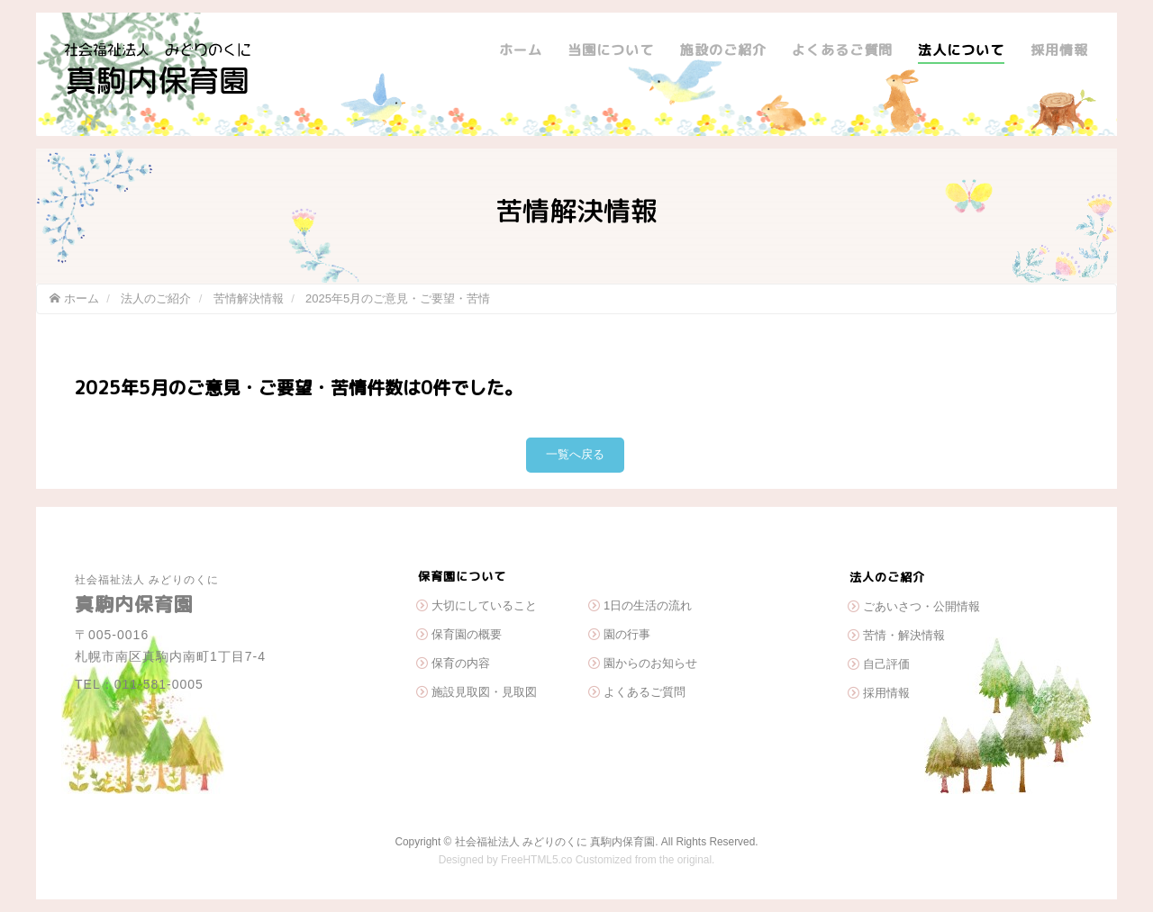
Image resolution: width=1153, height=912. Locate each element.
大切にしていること (484, 605)
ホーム (520, 50)
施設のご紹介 (723, 50)
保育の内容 (460, 663)
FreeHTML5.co (536, 859)
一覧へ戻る (575, 454)
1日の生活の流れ (648, 605)
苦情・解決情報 (904, 635)
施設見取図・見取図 (484, 692)
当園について (610, 50)
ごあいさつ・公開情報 (921, 606)
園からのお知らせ (650, 663)
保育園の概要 (466, 634)
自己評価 (886, 664)
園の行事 (627, 634)
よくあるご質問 (842, 50)
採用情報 (1059, 50)
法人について (961, 50)
